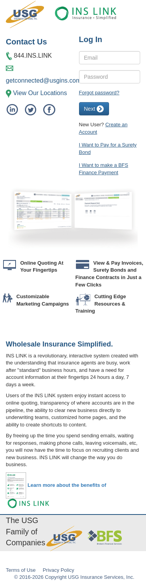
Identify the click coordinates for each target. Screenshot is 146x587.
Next (94, 109)
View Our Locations (40, 93)
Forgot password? (99, 92)
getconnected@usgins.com (43, 80)
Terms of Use (21, 570)
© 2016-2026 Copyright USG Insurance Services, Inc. (74, 577)
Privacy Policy (58, 570)
